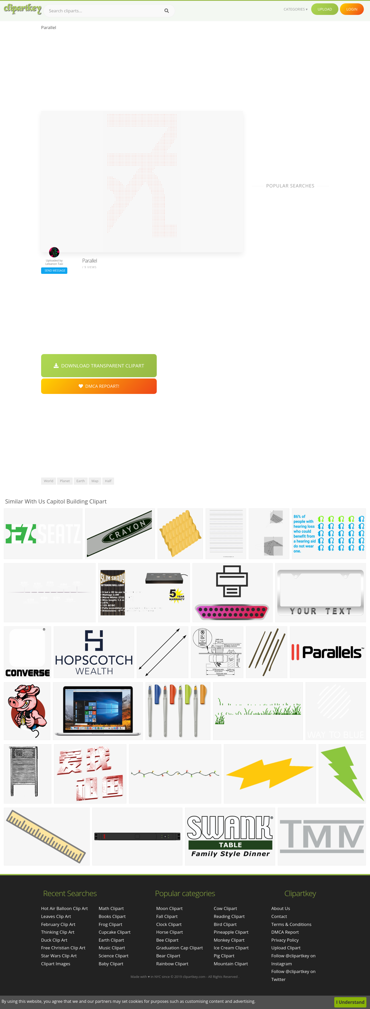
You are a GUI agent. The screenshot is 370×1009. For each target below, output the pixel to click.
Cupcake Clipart (115, 932)
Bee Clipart (167, 940)
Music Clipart (112, 948)
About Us (280, 908)
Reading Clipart (229, 916)
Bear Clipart (168, 956)
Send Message (54, 270)
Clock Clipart (169, 924)
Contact (279, 916)
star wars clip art (59, 956)
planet (65, 481)
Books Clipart (112, 916)
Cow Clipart (225, 908)
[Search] (166, 11)
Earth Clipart (111, 940)
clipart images (55, 964)
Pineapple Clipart (231, 932)
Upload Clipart (286, 948)
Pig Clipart (224, 956)
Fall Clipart (167, 916)
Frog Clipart (110, 924)
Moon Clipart (169, 908)
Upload (325, 9)
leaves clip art (56, 916)
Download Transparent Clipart (99, 365)
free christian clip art (63, 948)
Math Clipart (111, 908)
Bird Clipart (225, 924)
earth (81, 481)
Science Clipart (113, 956)
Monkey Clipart (229, 940)
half (108, 481)
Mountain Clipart (231, 964)
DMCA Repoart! (99, 386)
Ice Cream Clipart (231, 948)
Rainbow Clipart (172, 964)
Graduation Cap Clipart (179, 948)
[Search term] (109, 10)
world (48, 481)
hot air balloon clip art (64, 908)
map (94, 481)
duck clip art (54, 940)
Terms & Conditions (291, 924)
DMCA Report (285, 932)
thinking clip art (58, 932)
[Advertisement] (142, 72)
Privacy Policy (285, 940)
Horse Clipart (169, 932)
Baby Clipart (111, 964)
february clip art (58, 924)
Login (351, 9)
